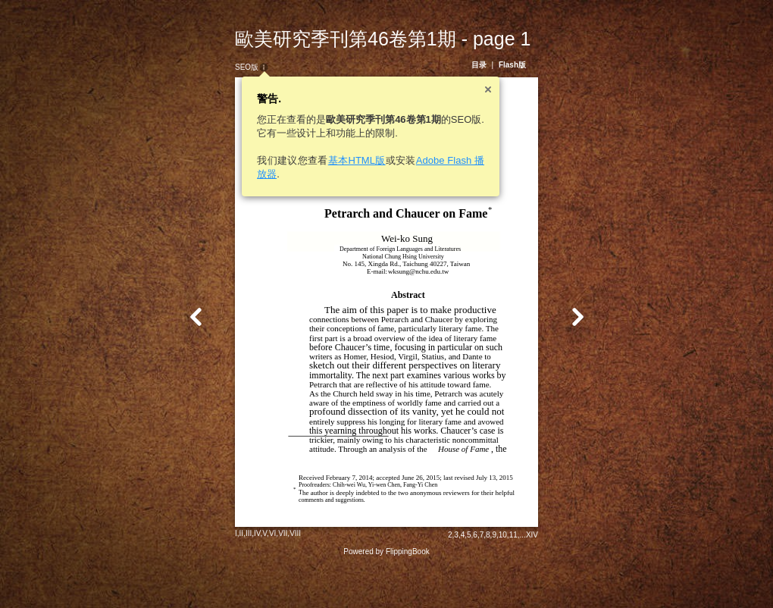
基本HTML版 (343, 160)
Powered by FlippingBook (386, 592)
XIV (546, 575)
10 (516, 575)
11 (527, 575)
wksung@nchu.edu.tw (404, 271)
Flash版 (526, 65)
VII (269, 573)
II (228, 573)
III (235, 573)
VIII (281, 573)
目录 (492, 65)
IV (243, 573)
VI (258, 573)
